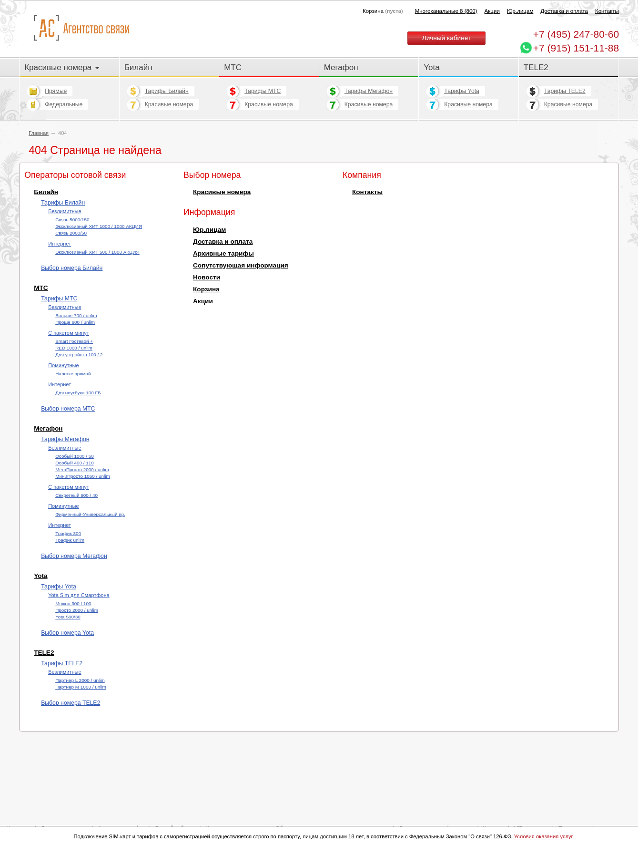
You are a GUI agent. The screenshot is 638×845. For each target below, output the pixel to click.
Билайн (138, 67)
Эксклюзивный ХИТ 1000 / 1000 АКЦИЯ (98, 226)
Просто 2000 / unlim (76, 610)
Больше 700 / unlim (76, 315)
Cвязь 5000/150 (72, 219)
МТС (233, 67)
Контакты (607, 11)
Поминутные (63, 365)
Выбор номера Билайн (71, 268)
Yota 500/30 (68, 616)
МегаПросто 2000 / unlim (82, 469)
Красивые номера (62, 67)
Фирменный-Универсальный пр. (90, 514)
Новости (206, 277)
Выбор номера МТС (68, 408)
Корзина (206, 289)
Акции (492, 11)
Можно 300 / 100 (73, 603)
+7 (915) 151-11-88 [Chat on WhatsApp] (576, 47)
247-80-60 (576, 34)
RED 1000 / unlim (73, 347)
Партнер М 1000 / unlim (80, 687)
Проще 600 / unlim (75, 322)
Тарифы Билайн (167, 91)
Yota (431, 67)
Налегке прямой (73, 373)
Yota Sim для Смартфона (78, 595)
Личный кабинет (446, 37)
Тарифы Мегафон (368, 91)
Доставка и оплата (564, 11)
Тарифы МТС (262, 91)
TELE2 (536, 67)
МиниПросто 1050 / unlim (82, 476)
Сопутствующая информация (240, 265)
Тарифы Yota (461, 91)
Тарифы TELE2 (565, 91)
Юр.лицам (520, 11)
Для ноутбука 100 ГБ (78, 392)
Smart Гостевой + (74, 341)
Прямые (56, 91)
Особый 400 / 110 (74, 462)
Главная (39, 133)
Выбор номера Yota (67, 632)
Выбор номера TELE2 (70, 703)
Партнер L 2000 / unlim (80, 680)
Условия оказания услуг (543, 836)
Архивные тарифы (223, 253)
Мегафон (341, 67)
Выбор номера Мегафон (74, 556)
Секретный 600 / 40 (76, 495)
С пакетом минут (68, 333)
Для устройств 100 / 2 (78, 354)
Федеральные (63, 104)
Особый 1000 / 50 (74, 456)
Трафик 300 (68, 533)
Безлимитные (64, 211)
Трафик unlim (69, 540)
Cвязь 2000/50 (71, 233)
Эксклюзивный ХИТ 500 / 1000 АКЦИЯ (97, 252)
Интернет (59, 244)
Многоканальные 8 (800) (446, 11)
